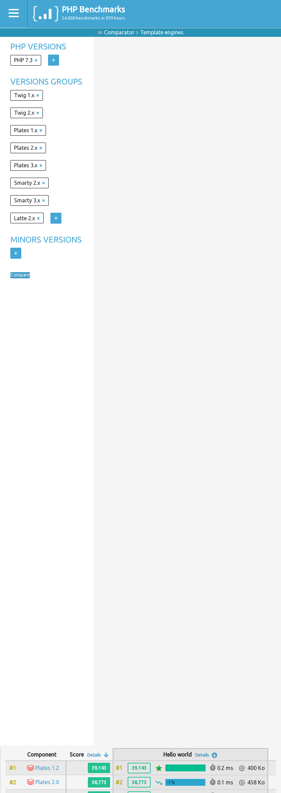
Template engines (162, 32)
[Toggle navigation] (13, 14)
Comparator (119, 32)
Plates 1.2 (47, 768)
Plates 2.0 (47, 782)
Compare (21, 275)
